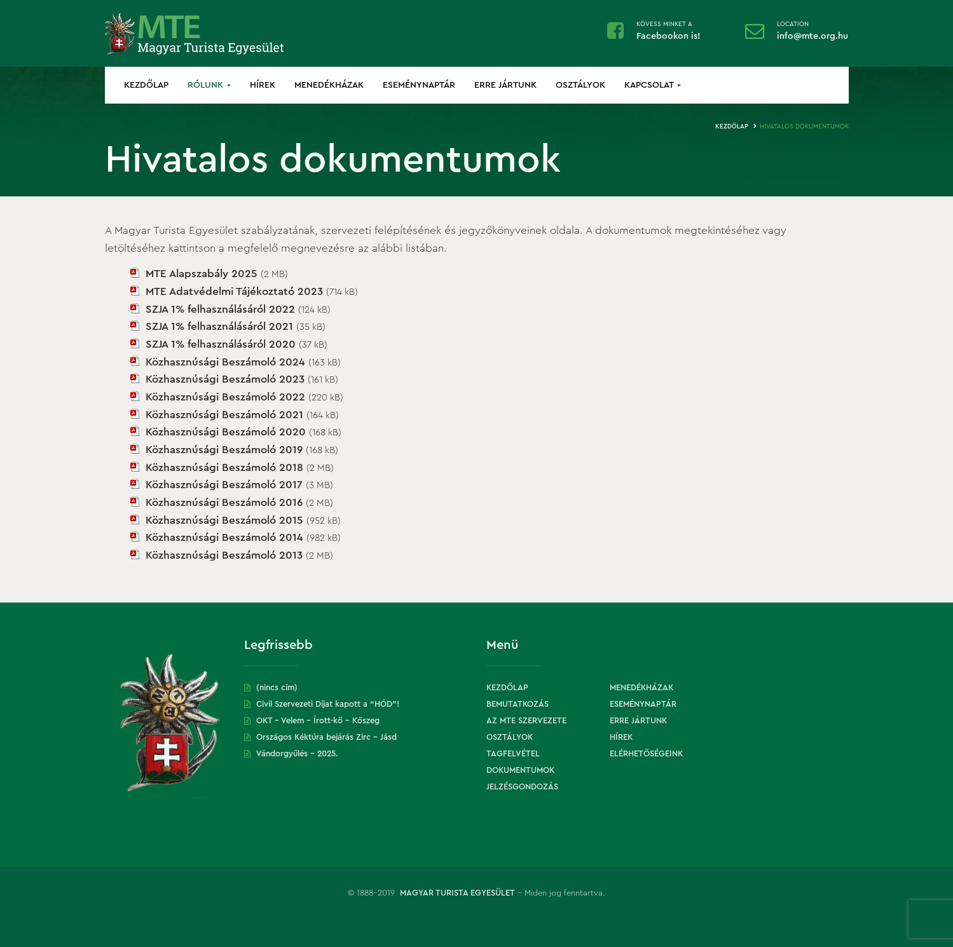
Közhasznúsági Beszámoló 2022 (225, 397)
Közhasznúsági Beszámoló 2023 (225, 379)
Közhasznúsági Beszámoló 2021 (224, 414)
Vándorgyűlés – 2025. (297, 753)
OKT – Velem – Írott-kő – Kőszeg (318, 720)
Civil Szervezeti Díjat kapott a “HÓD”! (327, 704)
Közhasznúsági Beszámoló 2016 (224, 502)
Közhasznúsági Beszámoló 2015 (224, 520)
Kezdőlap (146, 85)
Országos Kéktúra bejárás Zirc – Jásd (326, 737)
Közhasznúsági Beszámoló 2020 (226, 431)
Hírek (262, 85)
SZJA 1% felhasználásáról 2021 (219, 326)
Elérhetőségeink (646, 753)
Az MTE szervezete (526, 720)
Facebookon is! (668, 36)
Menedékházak (329, 85)
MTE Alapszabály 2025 (201, 273)
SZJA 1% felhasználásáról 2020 (221, 344)
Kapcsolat (652, 85)
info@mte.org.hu (812, 36)
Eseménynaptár (419, 85)
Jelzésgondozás (522, 786)
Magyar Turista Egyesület (457, 893)
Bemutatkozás (517, 704)
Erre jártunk (505, 85)
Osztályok (580, 85)
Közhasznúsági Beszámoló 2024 (225, 362)
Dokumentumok (520, 770)
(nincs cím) (277, 687)
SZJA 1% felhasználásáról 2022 (220, 309)
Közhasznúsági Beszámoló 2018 (224, 467)
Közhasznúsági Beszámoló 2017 (224, 484)
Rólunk (209, 85)
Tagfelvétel (513, 753)
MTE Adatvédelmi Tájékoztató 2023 (234, 291)
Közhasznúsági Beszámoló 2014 (224, 537)
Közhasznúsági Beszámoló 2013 (224, 555)
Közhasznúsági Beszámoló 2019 (224, 449)
